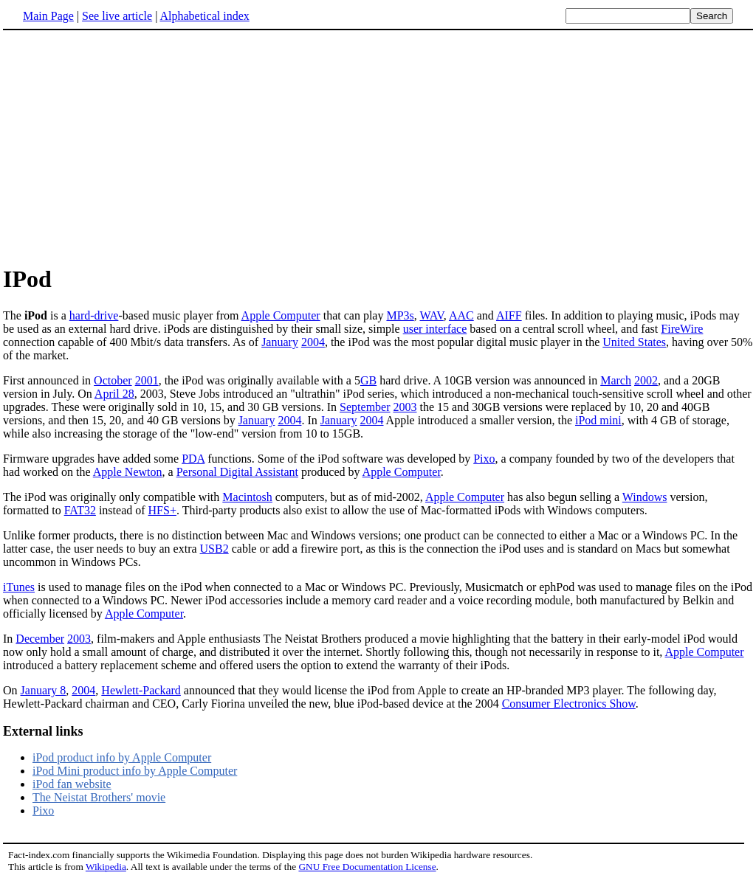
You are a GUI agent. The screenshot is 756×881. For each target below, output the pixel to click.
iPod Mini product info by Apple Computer (134, 770)
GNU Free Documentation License (367, 866)
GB (368, 380)
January (279, 342)
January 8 (43, 690)
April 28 (114, 393)
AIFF (509, 315)
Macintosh (247, 497)
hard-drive (94, 315)
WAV (432, 315)
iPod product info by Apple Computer (121, 757)
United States (634, 342)
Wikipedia (106, 866)
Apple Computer (280, 315)
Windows (644, 497)
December (40, 638)
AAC (461, 315)
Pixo (484, 458)
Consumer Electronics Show (569, 703)
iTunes (19, 587)
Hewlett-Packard (141, 690)
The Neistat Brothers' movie (98, 797)
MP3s (399, 315)
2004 (313, 342)
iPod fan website (71, 784)
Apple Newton (127, 472)
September (365, 407)
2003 (405, 407)
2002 (646, 380)
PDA (193, 458)
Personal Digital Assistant (237, 472)
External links (43, 731)
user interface (435, 328)
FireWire (682, 328)
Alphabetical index (204, 16)
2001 (147, 380)
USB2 (214, 548)
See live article (117, 16)
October (113, 380)
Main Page (48, 16)
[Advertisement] (127, 147)
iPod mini (598, 420)
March (615, 380)
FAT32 (80, 510)
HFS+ (162, 510)
